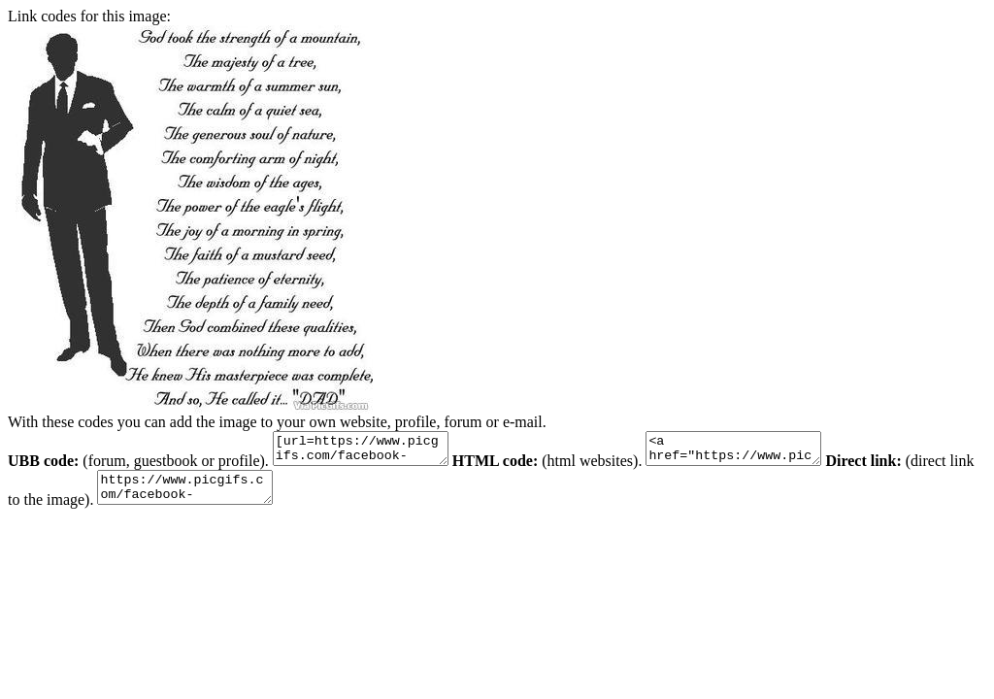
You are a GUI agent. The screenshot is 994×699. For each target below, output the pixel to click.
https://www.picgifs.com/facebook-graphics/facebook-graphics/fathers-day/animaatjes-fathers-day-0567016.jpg (222, 496)
